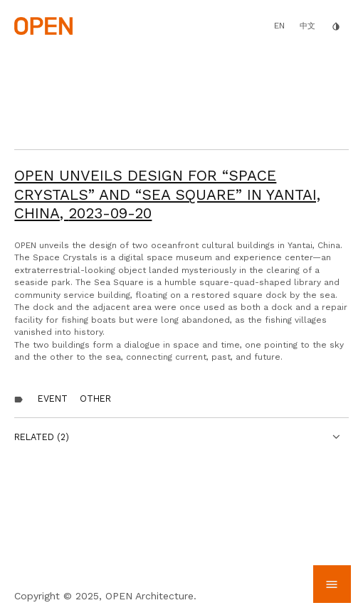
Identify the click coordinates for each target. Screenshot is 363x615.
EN (279, 26)
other (95, 398)
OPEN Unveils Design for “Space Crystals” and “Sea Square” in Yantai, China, (167, 194)
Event (53, 398)
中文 (307, 26)
